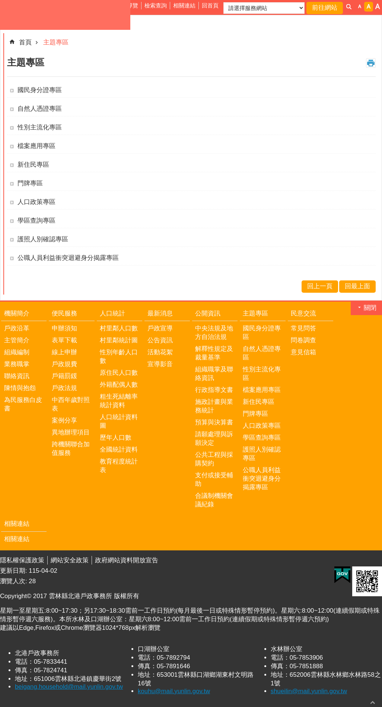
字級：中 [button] (368, 7)
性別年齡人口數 (119, 356)
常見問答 (303, 328)
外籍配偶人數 (119, 384)
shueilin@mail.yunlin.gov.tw (309, 691)
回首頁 (210, 5)
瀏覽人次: (14, 581)
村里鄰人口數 (119, 328)
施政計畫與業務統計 (214, 406)
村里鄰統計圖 (119, 340)
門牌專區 (30, 183)
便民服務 (64, 313)
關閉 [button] (370, 307)
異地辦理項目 (71, 432)
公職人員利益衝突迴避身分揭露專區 (68, 257)
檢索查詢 (155, 5)
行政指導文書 (214, 389)
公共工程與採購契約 (214, 459)
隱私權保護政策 (22, 560)
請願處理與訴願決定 (214, 438)
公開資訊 (207, 313)
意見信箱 (303, 352)
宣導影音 (160, 364)
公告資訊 (160, 340)
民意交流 (303, 313)
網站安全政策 (70, 560)
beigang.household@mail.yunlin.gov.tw (69, 686)
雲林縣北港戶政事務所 (65, 15)
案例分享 (64, 420)
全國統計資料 (119, 449)
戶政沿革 (16, 328)
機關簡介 (16, 313)
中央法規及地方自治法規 (214, 332)
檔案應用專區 (36, 146)
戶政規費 (64, 364)
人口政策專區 (36, 201)
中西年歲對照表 (71, 404)
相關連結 (184, 5)
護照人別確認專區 (42, 239)
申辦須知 (64, 328)
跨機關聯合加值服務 (71, 448)
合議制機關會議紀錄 (214, 500)
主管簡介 (16, 340)
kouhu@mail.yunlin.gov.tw (174, 691)
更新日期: (14, 570)
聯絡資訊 (16, 376)
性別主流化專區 (39, 127)
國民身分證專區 (39, 90)
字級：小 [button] (359, 7)
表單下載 (64, 340)
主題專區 (56, 42)
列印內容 (371, 63)
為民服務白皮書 (23, 404)
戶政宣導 (160, 328)
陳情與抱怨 (20, 388)
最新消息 (160, 313)
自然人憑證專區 (39, 108)
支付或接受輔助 (214, 479)
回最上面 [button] (372, 702)
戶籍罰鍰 (64, 376)
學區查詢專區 (36, 220)
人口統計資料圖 (119, 421)
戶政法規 (64, 388)
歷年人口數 (115, 437)
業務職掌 (16, 364)
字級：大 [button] (377, 7)
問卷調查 (303, 340)
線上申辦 (64, 352)
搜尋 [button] (348, 6)
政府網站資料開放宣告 (126, 560)
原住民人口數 (119, 372)
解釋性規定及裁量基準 (214, 353)
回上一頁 (319, 286)
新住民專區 (33, 164)
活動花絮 (160, 352)
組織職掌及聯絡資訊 (214, 373)
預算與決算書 (214, 422)
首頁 (25, 42)
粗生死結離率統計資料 (119, 401)
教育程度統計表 (119, 466)
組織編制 (16, 352)
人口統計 (112, 313)
